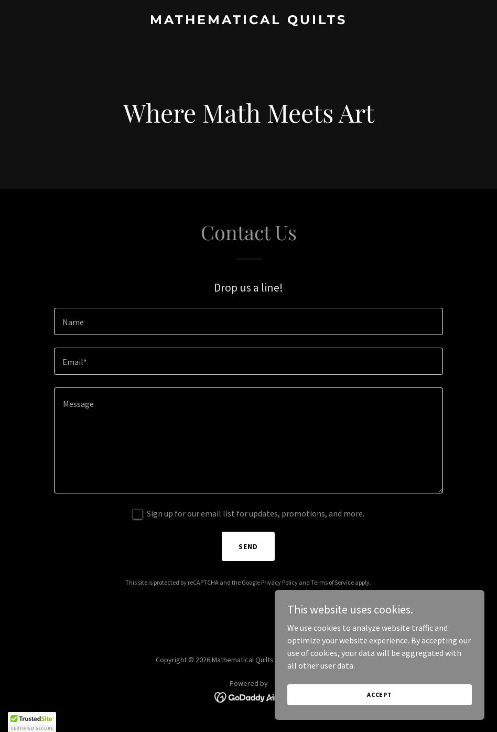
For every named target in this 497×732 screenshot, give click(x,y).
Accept (379, 694)
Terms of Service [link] (332, 582)
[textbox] (248, 321)
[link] (248, 21)
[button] (32, 722)
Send (248, 546)
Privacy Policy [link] (279, 582)
